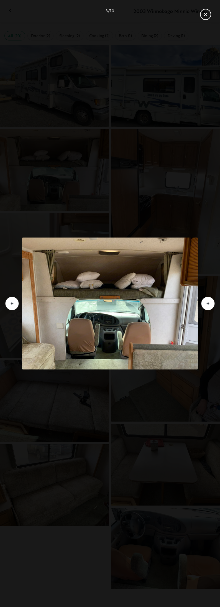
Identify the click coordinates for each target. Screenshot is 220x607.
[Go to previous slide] (12, 303)
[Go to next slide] (208, 303)
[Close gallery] (205, 14)
